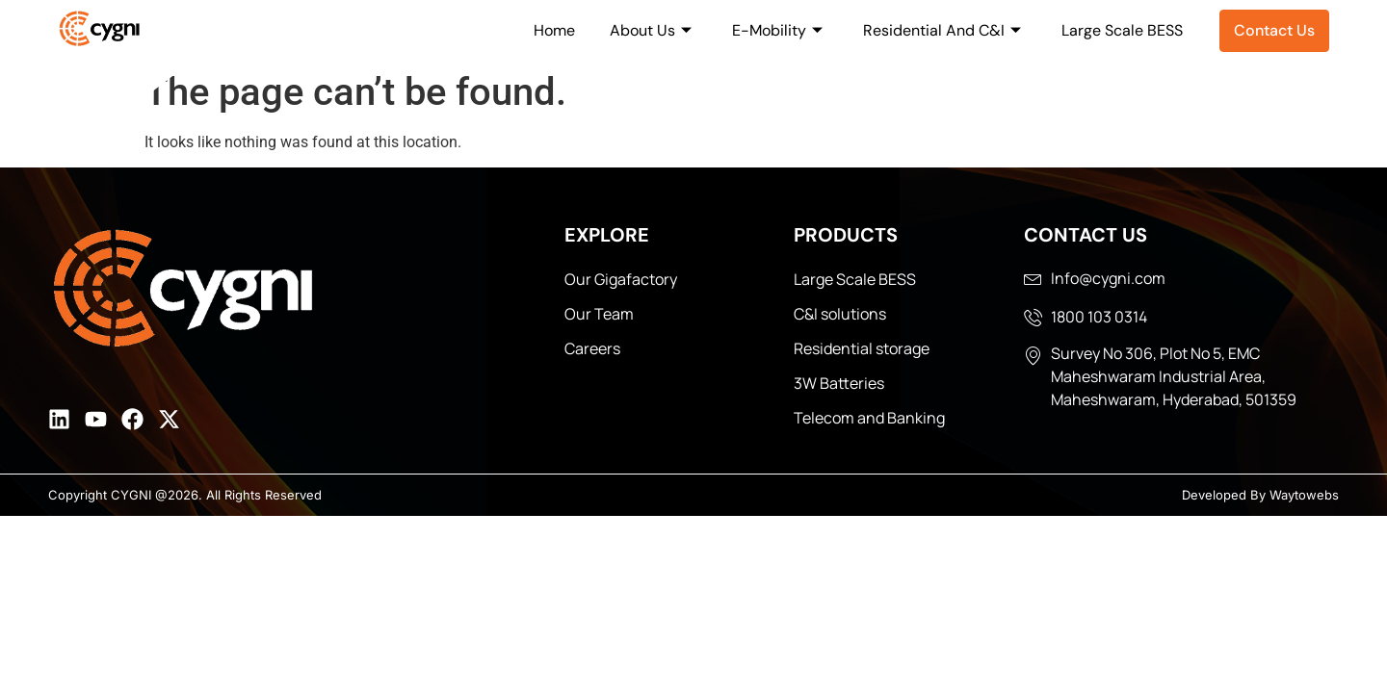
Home (554, 30)
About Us (651, 30)
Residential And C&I (942, 30)
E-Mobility (777, 30)
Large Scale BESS (1122, 30)
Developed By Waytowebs (1260, 494)
